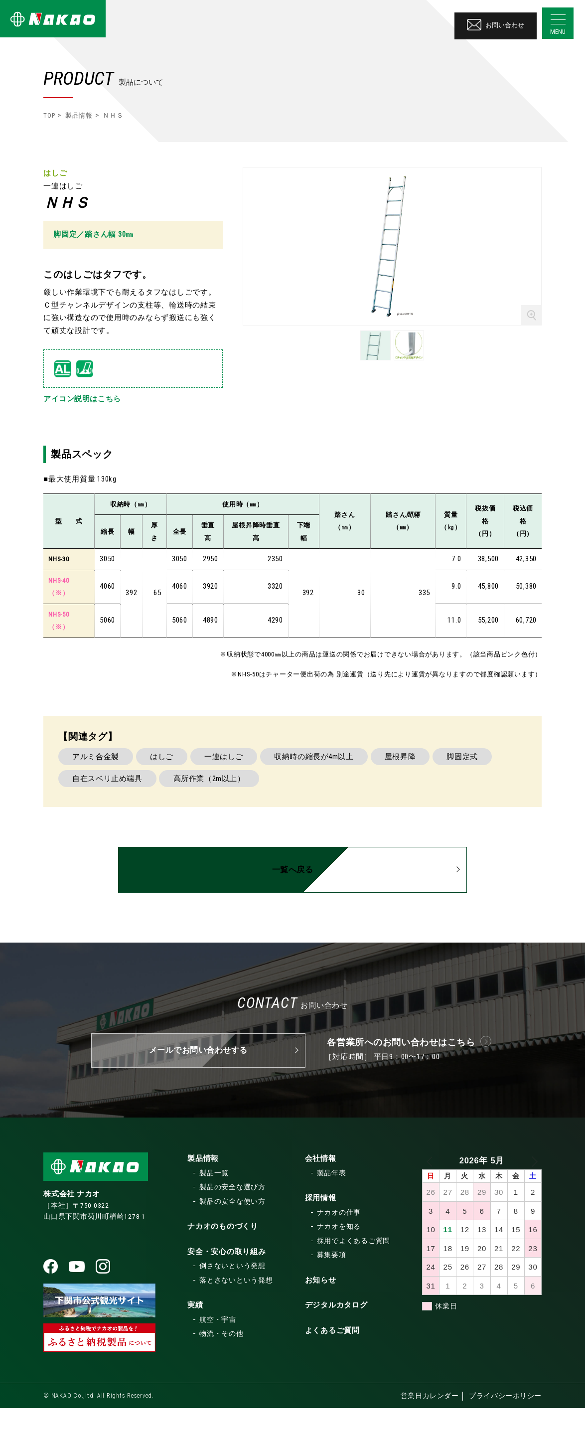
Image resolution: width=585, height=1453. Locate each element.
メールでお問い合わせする (198, 1095)
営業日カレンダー (428, 1441)
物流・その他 (221, 1379)
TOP (49, 115)
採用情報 (320, 1243)
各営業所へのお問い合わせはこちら (401, 1087)
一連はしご (244, 804)
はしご (173, 804)
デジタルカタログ (336, 1350)
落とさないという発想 (236, 1325)
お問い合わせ (494, 22)
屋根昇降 (437, 804)
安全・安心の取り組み (226, 1296)
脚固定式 (92, 828)
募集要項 (331, 1300)
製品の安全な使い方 (232, 1246)
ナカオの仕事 (339, 1257)
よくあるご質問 (332, 1375)
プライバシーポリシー (505, 1441)
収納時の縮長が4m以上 (342, 804)
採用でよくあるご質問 (354, 1286)
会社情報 (320, 1203)
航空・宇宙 (217, 1364)
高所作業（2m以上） (292, 828)
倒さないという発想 (232, 1311)
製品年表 (331, 1218)
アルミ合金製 (100, 804)
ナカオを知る (339, 1272)
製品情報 (79, 115)
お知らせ (320, 1324)
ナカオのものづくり (222, 1271)
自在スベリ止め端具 (181, 828)
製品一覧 (214, 1218)
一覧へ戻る (292, 918)
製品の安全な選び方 (232, 1232)
